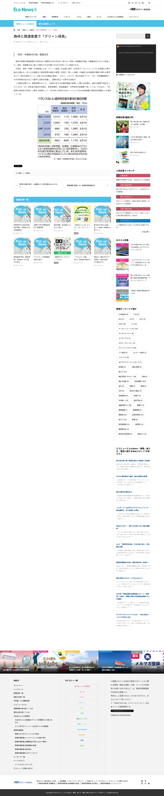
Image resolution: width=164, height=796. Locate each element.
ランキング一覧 (19, 757)
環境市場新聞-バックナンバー (111, 783)
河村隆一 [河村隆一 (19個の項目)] (123, 400)
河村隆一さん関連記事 (22, 701)
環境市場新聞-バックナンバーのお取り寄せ (30, 738)
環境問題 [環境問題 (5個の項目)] (137, 410)
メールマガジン (63, 3)
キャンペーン (134, 17)
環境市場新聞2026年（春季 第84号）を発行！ (132, 562)
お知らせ (90, 781)
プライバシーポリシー (76, 781)
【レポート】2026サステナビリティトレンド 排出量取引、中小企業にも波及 (133, 508)
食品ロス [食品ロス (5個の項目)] (142, 434)
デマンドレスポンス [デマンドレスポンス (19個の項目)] (127, 348)
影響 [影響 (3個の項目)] (132, 386)
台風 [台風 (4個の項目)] (144, 376)
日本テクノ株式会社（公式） (47, 781)
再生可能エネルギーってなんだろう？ (129, 578)
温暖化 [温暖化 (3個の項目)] (140, 405)
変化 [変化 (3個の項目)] (121, 386)
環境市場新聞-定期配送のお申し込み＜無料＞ (31, 741)
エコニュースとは (19, 3)
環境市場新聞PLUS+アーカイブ (26, 753)
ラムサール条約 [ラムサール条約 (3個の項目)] (139, 352)
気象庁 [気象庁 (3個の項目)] (137, 395)
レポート (67, 17)
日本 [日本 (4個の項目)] (121, 391)
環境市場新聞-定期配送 (47, 783)
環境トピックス (30, 17)
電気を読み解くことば (22, 712)
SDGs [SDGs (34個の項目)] (122, 324)
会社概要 (63, 781)
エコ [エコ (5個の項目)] (134, 324)
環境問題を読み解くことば (23, 708)
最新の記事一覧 (19, 697)
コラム (79, 17)
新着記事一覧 (18, 693)
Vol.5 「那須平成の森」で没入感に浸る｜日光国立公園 (133, 545)
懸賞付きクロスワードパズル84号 (27, 734)
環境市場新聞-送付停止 (23, 749)
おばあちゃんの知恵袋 (115, 17)
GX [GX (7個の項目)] (132, 319)
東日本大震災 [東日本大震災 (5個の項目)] (136, 391)
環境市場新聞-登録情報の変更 (25, 745)
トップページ (18, 689)
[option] (16, 662)
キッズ (99, 17)
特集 (82, 713)
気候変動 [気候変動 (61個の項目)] (123, 395)
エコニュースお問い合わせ (23, 768)
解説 (89, 17)
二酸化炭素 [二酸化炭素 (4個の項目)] (136, 367)
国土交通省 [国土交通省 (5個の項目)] (124, 381)
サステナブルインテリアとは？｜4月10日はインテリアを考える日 (132, 615)
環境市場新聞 (33, 3)
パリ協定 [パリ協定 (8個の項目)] (123, 352)
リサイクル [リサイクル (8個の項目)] (124, 357)
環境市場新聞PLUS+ (47, 3)
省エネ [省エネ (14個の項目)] (123, 419)
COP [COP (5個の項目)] (136, 314)
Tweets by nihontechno (121, 714)
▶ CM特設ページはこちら (125, 75)
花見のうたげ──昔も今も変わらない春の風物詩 (133, 527)
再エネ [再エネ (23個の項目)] (123, 372)
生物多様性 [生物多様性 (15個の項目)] (137, 415)
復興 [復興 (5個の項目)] (143, 386)
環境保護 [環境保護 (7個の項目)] (123, 410)
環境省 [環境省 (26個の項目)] (123, 415)
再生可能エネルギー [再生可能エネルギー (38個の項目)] (127, 376)
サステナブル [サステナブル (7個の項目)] (125, 338)
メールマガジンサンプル (23, 764)
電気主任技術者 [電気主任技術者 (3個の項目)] (125, 434)
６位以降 (145, 232)
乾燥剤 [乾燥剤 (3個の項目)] (122, 367)
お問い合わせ (76, 3)
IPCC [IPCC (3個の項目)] (142, 319)
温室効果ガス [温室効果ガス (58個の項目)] (125, 405)
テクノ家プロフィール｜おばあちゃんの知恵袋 (31, 726)
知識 (44, 17)
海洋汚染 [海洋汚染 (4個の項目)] (138, 400)
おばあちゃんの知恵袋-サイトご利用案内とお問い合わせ (33, 721)
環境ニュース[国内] (25, 24)
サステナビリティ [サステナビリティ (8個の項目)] (126, 333)
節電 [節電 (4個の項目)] (135, 419)
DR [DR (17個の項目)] (121, 319)
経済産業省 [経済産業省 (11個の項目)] (124, 424)
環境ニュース (82, 724)
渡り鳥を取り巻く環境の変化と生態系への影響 (133, 460)
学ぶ (82, 708)
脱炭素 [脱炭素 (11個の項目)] (139, 424)
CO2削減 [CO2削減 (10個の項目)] (123, 314)
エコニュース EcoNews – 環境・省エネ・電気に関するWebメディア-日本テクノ (133, 451)
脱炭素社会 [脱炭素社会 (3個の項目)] (124, 429)
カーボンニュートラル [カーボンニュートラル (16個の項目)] (128, 328)
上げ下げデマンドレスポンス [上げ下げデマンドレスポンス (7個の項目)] (130, 362)
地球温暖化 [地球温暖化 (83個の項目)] (140, 381)
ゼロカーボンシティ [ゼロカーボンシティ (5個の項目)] (127, 343)
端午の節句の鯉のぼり (124, 492)
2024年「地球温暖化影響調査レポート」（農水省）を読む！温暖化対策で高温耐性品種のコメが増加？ (133, 596)
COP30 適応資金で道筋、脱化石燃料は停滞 (131, 476)
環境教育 (55, 17)
